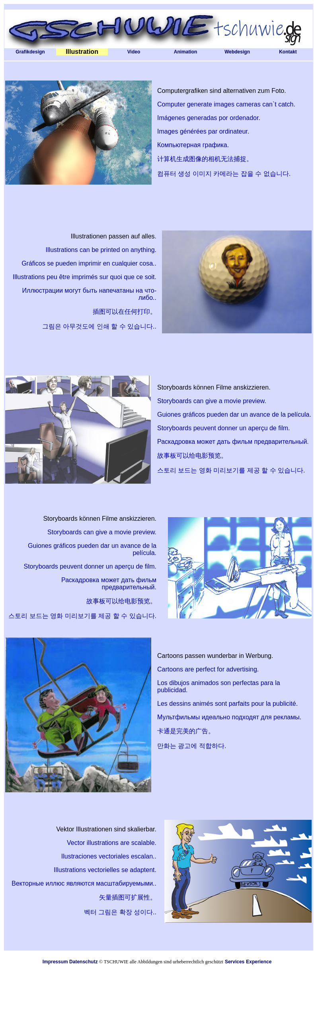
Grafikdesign (30, 52)
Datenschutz (83, 962)
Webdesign (237, 52)
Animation (185, 52)
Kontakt (288, 52)
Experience (258, 962)
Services (234, 962)
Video (133, 52)
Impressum (55, 962)
